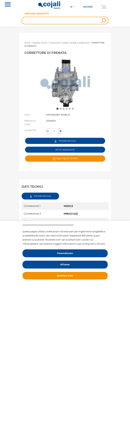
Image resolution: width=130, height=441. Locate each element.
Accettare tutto (65, 275)
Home (27, 43)
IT (71, 6)
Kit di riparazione (65, 149)
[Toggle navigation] (8, 4)
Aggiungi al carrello (65, 158)
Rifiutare (65, 264)
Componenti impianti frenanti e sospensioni (69, 43)
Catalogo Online (39, 43)
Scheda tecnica (65, 140)
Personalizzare (65, 253)
